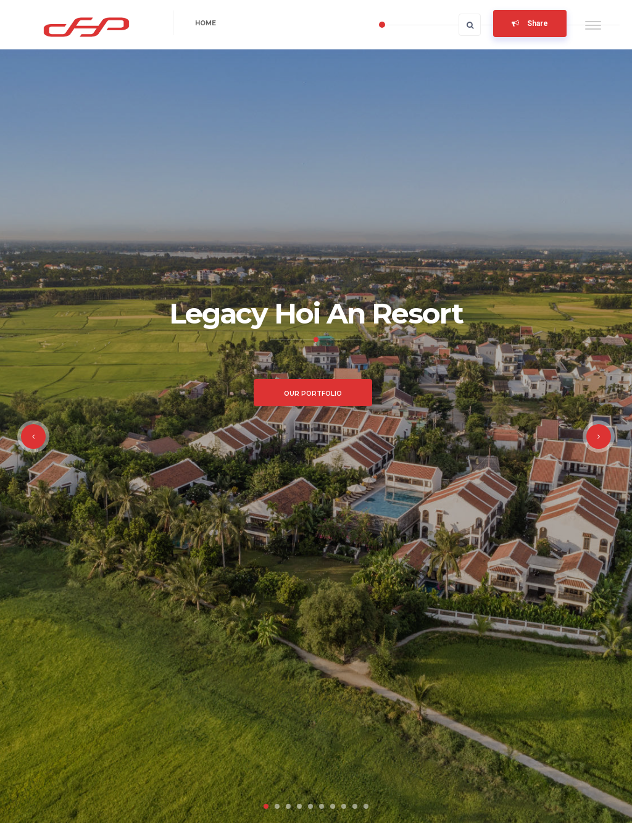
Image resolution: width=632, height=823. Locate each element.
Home (205, 23)
